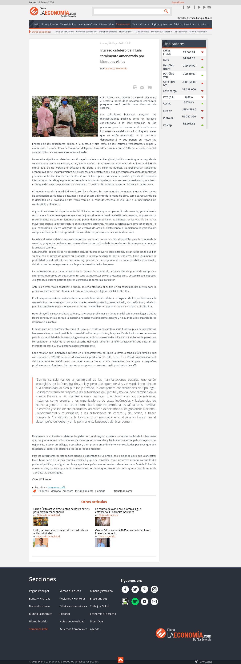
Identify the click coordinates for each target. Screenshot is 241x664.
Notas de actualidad (48, 515)
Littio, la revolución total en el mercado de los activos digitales (60, 531)
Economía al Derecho (161, 31)
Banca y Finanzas (39, 598)
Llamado (100, 491)
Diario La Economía (116, 68)
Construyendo (180, 31)
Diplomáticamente (198, 31)
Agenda (94, 629)
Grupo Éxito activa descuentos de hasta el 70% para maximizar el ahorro (61, 510)
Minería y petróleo (108, 31)
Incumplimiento (84, 491)
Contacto (209, 7)
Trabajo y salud (141, 31)
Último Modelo (38, 621)
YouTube (199, 7)
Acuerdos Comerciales (73, 629)
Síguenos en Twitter (188, 7)
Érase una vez (125, 31)
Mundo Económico (40, 614)
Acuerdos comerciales (86, 31)
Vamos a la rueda (70, 591)
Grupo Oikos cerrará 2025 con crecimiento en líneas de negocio (122, 531)
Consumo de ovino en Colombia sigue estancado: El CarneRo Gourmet (118, 510)
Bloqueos (43, 491)
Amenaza (68, 491)
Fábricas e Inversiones (73, 606)
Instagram (193, 7)
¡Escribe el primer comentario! (149, 87)
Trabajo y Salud (99, 606)
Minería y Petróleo (101, 591)
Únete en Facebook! (183, 7)
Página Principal (39, 591)
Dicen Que (96, 621)
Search (165, 11)
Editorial (65, 614)
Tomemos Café (56, 487)
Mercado (55, 491)
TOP (205, 661)
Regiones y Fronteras (73, 598)
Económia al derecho (103, 614)
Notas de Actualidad (64, 31)
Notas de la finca (108, 515)
